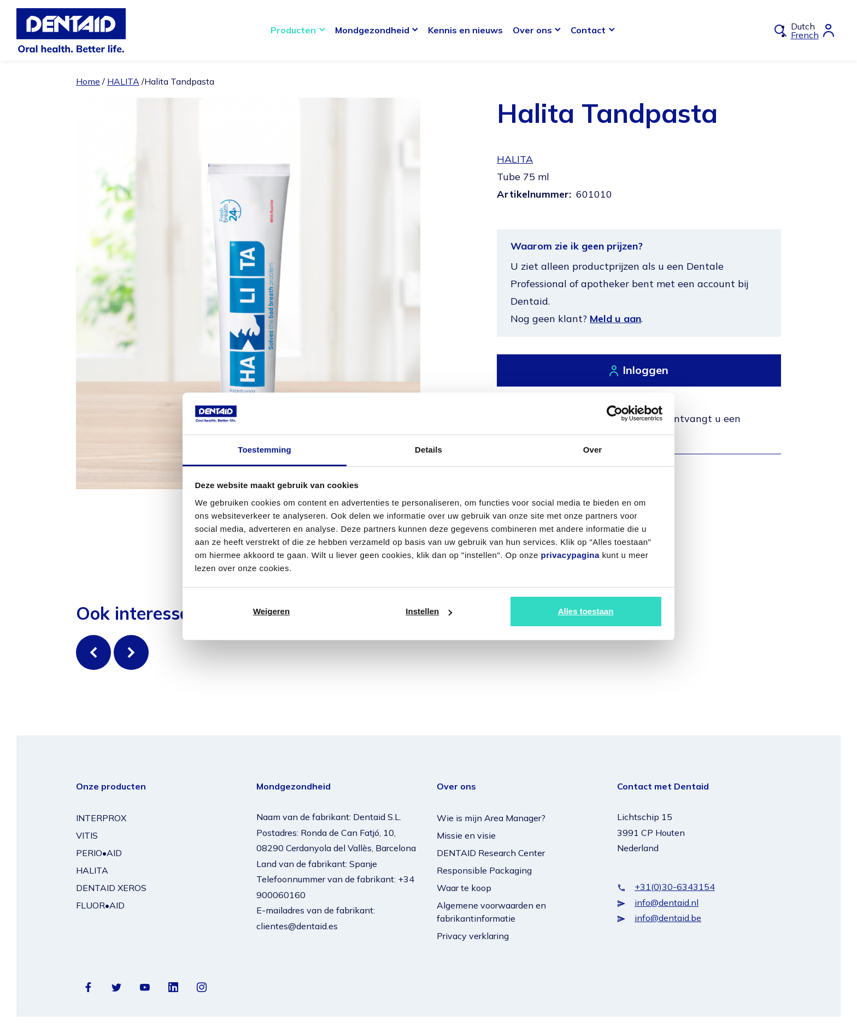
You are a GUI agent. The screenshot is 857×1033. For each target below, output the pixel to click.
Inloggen (645, 370)
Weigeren (271, 611)
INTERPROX (101, 817)
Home (88, 81)
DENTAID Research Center (491, 852)
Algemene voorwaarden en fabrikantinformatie (491, 912)
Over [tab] (592, 449)
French (805, 34)
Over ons (532, 30)
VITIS (87, 835)
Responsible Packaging (484, 870)
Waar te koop (464, 887)
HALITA (123, 81)
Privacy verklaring (473, 935)
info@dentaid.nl (666, 902)
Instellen (429, 611)
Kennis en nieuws (465, 30)
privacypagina (570, 555)
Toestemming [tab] (264, 449)
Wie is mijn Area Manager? (491, 817)
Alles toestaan (586, 611)
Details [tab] (428, 449)
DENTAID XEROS (111, 887)
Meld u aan (615, 318)
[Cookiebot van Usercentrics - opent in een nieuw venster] (614, 413)
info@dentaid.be (668, 917)
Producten (293, 30)
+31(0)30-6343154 (675, 886)
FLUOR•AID (100, 905)
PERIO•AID (99, 852)
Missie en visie (466, 835)
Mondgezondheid (372, 30)
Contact (588, 30)
